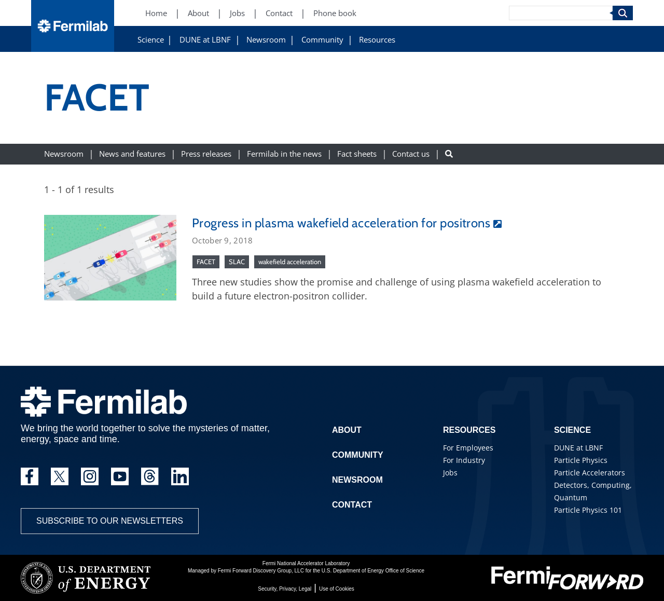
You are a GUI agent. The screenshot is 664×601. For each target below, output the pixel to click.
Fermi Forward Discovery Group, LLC (261, 570)
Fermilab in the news (284, 154)
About (347, 430)
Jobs (450, 472)
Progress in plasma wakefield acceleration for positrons (341, 222)
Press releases (206, 154)
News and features (132, 154)
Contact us (411, 154)
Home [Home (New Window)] (156, 13)
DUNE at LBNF (205, 40)
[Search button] (449, 154)
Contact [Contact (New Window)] (279, 13)
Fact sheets (357, 154)
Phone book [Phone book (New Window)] (334, 13)
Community (322, 40)
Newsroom (266, 40)
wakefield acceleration (289, 261)
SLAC (237, 261)
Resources (377, 40)
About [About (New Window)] (198, 13)
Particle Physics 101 (588, 510)
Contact (352, 504)
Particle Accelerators (589, 472)
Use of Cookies (336, 589)
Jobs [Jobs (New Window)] (237, 13)
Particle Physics (580, 460)
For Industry (464, 460)
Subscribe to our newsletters (109, 520)
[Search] (561, 13)
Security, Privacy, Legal (284, 589)
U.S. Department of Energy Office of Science (373, 570)
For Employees (468, 448)
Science (150, 40)
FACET (206, 261)
